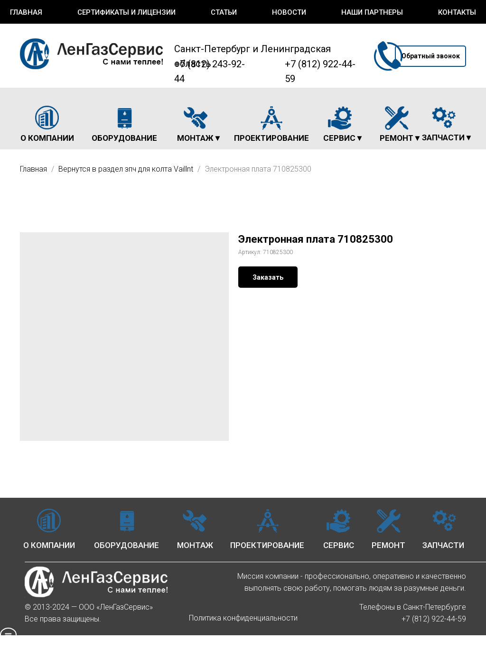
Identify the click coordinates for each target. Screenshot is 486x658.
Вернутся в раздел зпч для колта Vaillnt (126, 169)
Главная (26, 12)
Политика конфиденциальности (243, 617)
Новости (289, 12)
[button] (430, 56)
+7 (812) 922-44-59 (434, 618)
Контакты (457, 12)
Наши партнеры (372, 12)
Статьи (224, 12)
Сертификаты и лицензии (126, 12)
